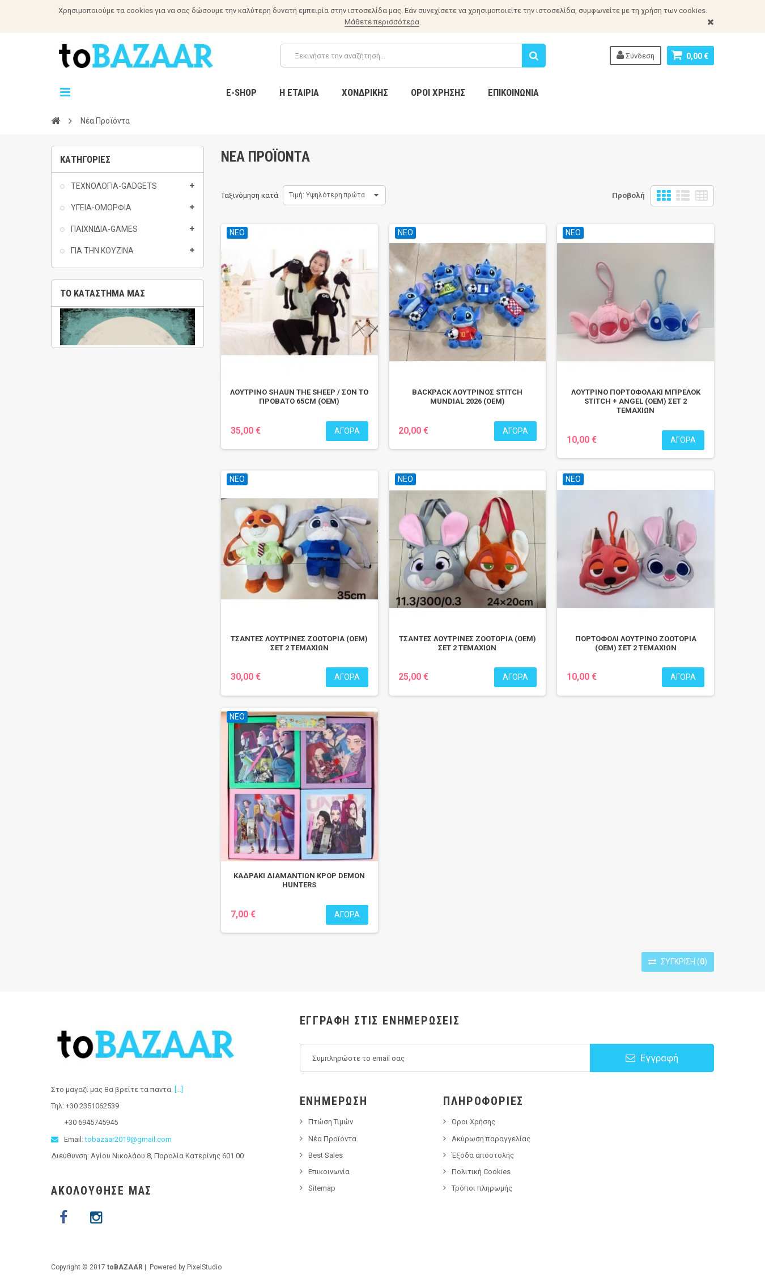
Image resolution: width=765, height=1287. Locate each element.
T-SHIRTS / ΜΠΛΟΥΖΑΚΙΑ (115, 572)
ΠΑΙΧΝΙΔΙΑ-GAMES (103, 235)
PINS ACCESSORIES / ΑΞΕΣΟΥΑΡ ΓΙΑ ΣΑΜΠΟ (103, 600)
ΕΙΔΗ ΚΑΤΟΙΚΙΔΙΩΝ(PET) (112, 278)
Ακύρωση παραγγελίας (491, 1138)
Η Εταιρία (299, 92)
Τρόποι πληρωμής (482, 1188)
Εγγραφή (652, 1058)
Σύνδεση (635, 55)
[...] (179, 1089)
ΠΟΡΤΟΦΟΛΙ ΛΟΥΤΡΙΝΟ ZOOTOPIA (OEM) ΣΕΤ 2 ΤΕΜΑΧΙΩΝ (635, 643)
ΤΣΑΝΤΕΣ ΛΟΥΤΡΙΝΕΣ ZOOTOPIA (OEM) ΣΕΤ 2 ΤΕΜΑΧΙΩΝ (299, 643)
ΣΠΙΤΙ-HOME (91, 420)
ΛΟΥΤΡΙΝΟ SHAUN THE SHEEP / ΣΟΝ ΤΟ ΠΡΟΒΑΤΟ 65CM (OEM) (299, 396)
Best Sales (325, 1155)
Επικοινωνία (513, 92)
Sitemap (321, 1188)
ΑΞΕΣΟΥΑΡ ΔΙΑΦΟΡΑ (108, 518)
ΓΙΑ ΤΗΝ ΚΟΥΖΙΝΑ (101, 257)
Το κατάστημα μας (102, 651)
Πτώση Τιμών (330, 1121)
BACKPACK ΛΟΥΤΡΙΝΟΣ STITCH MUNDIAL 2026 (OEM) (467, 396)
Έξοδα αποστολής (483, 1155)
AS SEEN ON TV (98, 365)
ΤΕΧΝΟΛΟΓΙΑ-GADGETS (113, 192)
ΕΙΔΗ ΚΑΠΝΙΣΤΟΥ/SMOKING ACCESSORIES (114, 545)
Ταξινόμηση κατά (249, 195)
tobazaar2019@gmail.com (128, 1139)
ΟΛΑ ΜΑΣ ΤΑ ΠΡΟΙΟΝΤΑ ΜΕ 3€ (125, 343)
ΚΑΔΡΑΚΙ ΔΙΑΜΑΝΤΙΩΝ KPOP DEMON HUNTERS (299, 880)
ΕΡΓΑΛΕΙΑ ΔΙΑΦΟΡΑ (106, 463)
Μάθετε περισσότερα (382, 22)
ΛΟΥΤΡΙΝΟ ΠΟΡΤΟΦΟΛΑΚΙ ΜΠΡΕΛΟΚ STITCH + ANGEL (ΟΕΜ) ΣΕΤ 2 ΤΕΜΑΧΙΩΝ (635, 401)
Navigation (65, 92)
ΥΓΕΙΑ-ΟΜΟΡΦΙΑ (100, 214)
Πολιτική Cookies (481, 1171)
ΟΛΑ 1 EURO (92, 300)
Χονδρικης (365, 92)
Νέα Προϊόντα (332, 1138)
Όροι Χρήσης (438, 92)
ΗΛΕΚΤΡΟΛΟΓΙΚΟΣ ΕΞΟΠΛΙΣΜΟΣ (98, 490)
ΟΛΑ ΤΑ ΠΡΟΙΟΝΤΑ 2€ (109, 322)
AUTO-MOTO (93, 441)
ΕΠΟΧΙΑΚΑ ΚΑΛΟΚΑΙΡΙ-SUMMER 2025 (123, 393)
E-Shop (241, 92)
